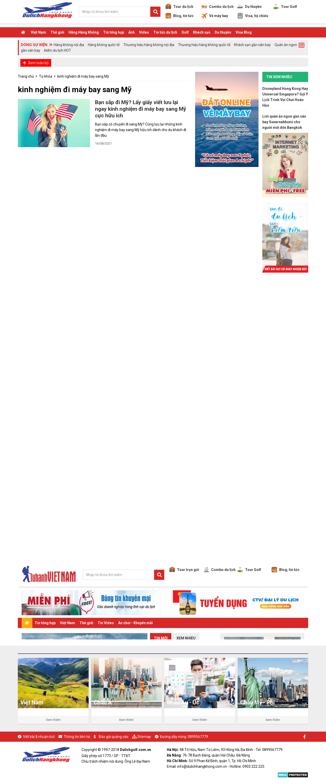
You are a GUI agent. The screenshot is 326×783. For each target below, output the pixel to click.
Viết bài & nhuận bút (39, 737)
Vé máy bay (214, 16)
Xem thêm (53, 720)
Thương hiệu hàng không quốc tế (204, 45)
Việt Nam (38, 32)
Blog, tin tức (180, 16)
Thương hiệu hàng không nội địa (148, 45)
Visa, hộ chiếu (252, 16)
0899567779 (198, 737)
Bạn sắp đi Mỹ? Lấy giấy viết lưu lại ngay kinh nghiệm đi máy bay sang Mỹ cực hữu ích (140, 109)
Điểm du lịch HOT (57, 50)
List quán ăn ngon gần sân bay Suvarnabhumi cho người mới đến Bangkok (284, 122)
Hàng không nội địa (69, 45)
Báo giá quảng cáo (113, 737)
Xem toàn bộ (38, 63)
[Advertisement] (285, 354)
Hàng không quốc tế (103, 45)
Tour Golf (285, 6)
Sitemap (144, 737)
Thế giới (57, 32)
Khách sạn (201, 32)
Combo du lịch (217, 6)
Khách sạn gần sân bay (252, 45)
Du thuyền (249, 6)
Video (144, 32)
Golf (185, 32)
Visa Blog (244, 32)
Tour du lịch (179, 6)
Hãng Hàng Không (84, 32)
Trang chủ (26, 76)
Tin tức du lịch (165, 32)
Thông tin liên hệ (77, 737)
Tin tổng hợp (113, 32)
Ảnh (131, 32)
